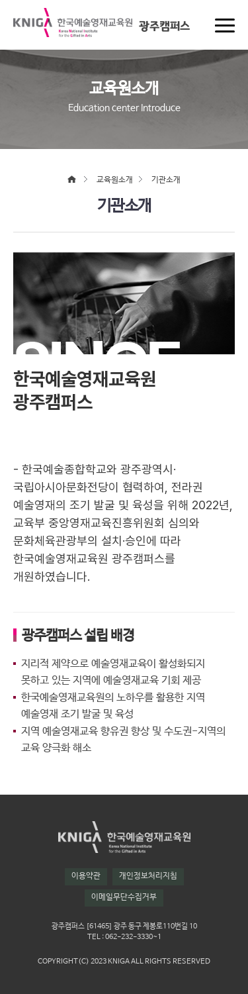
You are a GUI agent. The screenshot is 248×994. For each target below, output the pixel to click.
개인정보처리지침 (148, 876)
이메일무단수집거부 (124, 897)
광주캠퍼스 (164, 26)
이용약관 (86, 876)
